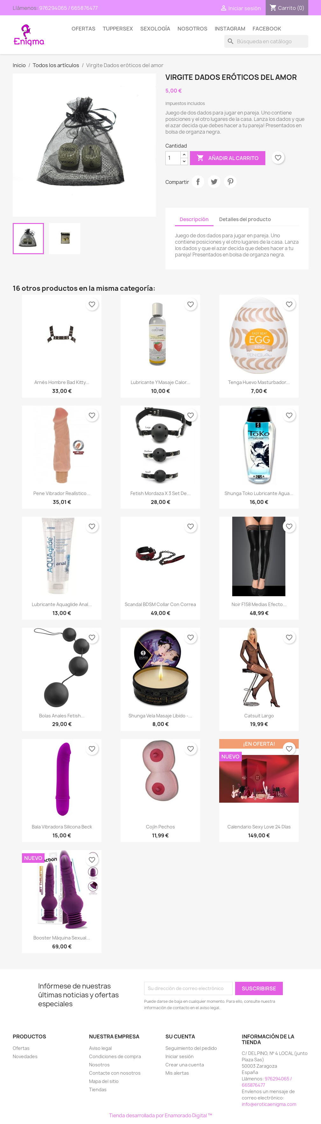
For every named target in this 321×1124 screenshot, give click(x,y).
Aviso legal (100, 1048)
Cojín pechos (160, 827)
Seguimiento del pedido (191, 1048)
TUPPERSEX (118, 28)
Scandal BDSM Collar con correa (160, 604)
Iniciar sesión (179, 1056)
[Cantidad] (173, 158)
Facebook (267, 28)
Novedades (25, 1056)
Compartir (198, 181)
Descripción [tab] (194, 219)
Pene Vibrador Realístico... (61, 493)
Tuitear (214, 181)
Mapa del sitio (104, 1081)
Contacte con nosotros (115, 1073)
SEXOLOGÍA (155, 28)
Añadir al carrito (228, 158)
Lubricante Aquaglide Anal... (62, 604)
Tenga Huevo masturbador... (259, 382)
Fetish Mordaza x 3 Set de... (160, 493)
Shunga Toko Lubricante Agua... (259, 493)
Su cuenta (180, 1036)
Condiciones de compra (115, 1056)
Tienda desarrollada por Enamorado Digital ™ (160, 1115)
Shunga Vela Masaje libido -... (160, 716)
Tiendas (98, 1089)
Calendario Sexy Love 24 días (259, 827)
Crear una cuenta (184, 1065)
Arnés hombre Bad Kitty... (61, 382)
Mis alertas (177, 1073)
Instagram (230, 28)
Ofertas (83, 28)
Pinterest (230, 181)
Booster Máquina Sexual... (61, 938)
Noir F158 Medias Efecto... (259, 604)
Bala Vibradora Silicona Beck (62, 827)
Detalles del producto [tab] (245, 219)
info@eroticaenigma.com (269, 1104)
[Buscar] (266, 41)
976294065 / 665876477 (68, 7)
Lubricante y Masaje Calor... (160, 382)
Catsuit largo (259, 716)
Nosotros (192, 28)
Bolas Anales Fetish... (62, 716)
